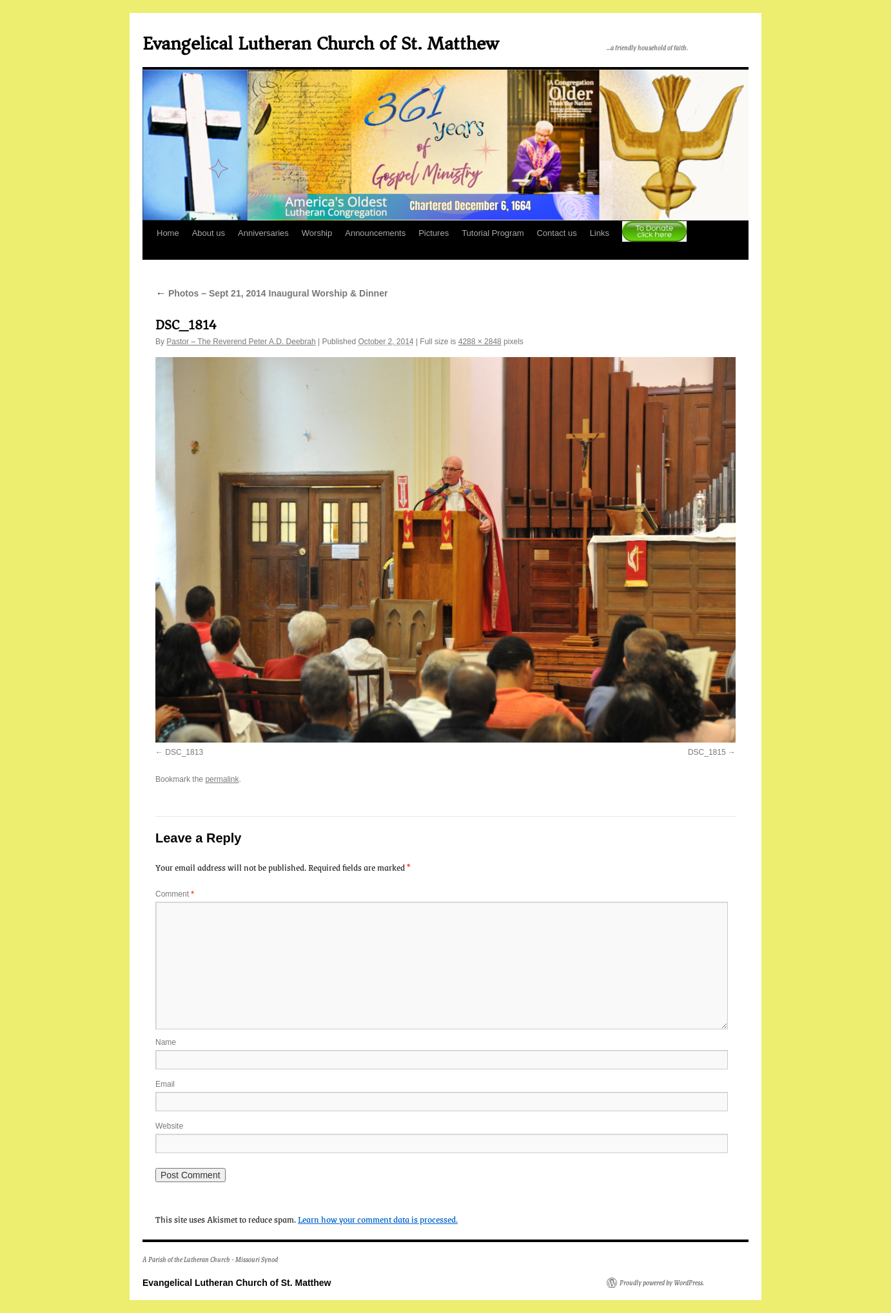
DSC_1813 (184, 752)
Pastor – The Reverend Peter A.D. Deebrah (240, 341)
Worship (317, 233)
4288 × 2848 (480, 341)
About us (208, 233)
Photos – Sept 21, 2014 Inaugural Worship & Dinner (271, 293)
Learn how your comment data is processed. (378, 1219)
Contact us (556, 233)
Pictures (433, 233)
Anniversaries (263, 233)
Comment (174, 894)
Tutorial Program (493, 233)
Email (165, 1084)
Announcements (375, 233)
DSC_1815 (707, 752)
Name (165, 1042)
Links (599, 233)
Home (168, 233)
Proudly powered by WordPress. (662, 1283)
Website (169, 1126)
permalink (222, 779)
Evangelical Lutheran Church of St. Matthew (320, 43)
